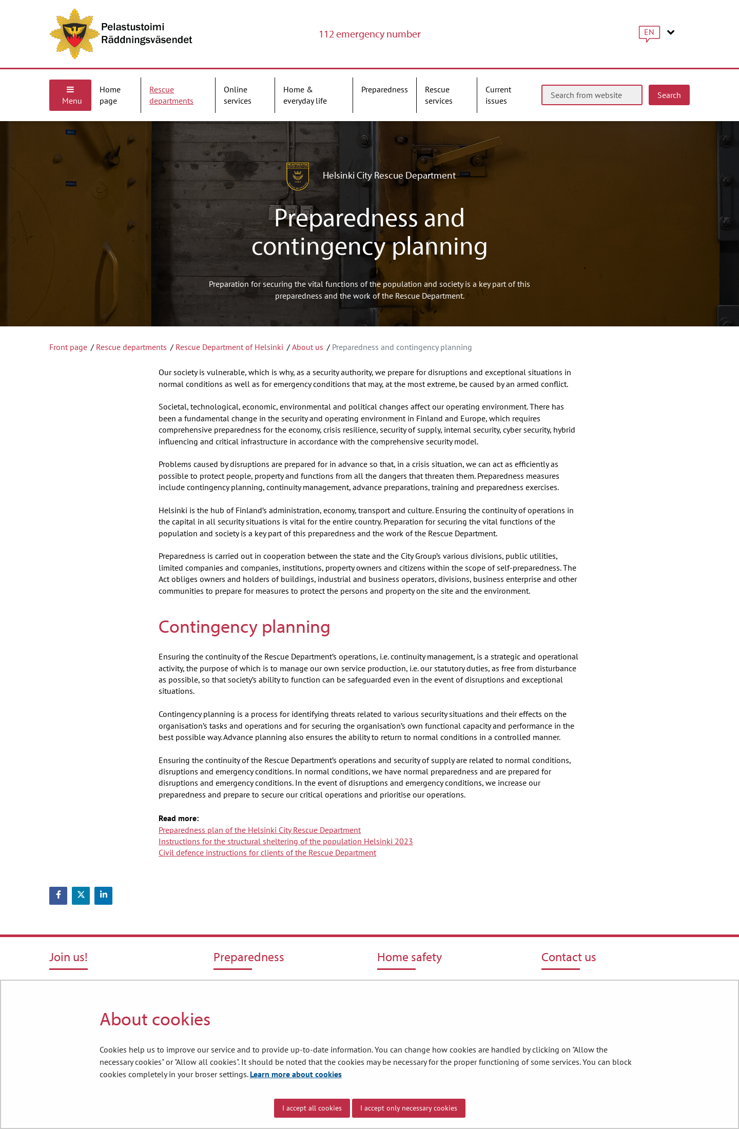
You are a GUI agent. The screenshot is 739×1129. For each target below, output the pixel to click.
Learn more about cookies (296, 1074)
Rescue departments (131, 347)
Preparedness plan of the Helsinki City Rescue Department (260, 830)
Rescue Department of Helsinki (229, 347)
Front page (68, 347)
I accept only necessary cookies (408, 1108)
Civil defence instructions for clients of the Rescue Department (267, 852)
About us (307, 347)
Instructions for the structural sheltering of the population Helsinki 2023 (286, 841)
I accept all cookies (312, 1108)
